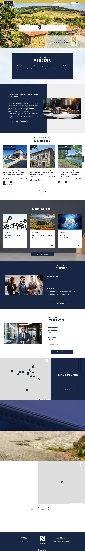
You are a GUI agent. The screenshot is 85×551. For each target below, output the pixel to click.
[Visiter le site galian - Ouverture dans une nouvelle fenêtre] (55, 541)
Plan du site (44, 546)
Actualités (63, 6)
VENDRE (44, 6)
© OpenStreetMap (45, 399)
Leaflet (37, 399)
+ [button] (47, 359)
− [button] (47, 361)
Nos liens (55, 546)
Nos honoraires (39, 546)
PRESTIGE (34, 6)
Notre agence (49, 6)
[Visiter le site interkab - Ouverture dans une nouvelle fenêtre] (65, 541)
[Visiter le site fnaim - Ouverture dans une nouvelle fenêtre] (59, 541)
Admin (53, 546)
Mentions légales (49, 546)
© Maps (41, 399)
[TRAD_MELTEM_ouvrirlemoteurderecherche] (8, 7)
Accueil (20, 6)
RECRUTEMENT (56, 6)
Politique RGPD (60, 546)
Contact (83, 159)
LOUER (30, 6)
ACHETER (25, 6)
